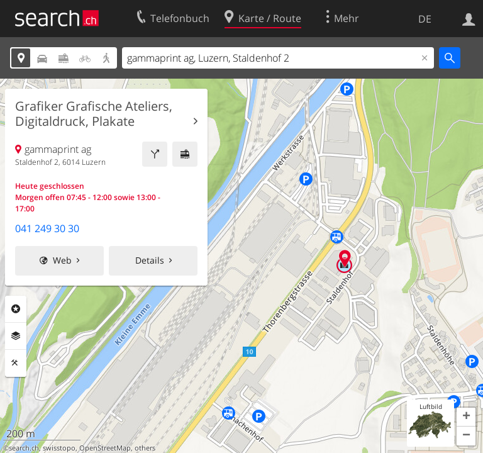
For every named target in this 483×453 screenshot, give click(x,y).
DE (424, 19)
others (145, 448)
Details (149, 260)
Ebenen (15, 336)
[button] (466, 417)
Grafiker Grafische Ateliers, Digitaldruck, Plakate (93, 114)
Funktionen (15, 363)
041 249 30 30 (47, 228)
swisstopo (59, 448)
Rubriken (15, 309)
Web (62, 260)
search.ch (24, 448)
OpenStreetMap (105, 448)
